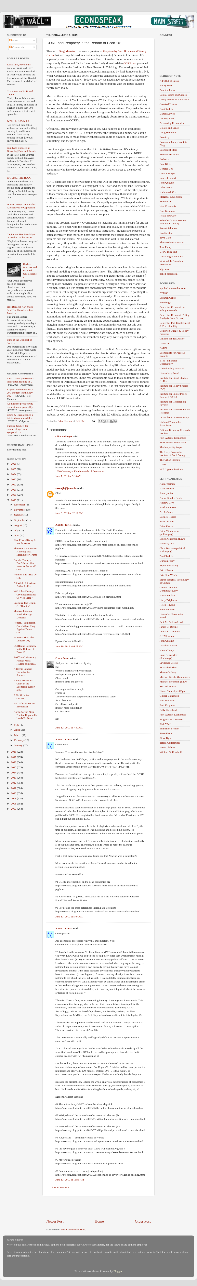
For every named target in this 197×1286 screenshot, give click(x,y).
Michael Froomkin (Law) (173, 681)
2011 (14, 788)
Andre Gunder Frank (171, 497)
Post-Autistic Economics (173, 437)
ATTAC (164, 293)
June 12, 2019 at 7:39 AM (69, 727)
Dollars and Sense (169, 127)
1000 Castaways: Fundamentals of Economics (79, 471)
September (20, 520)
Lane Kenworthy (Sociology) (168, 656)
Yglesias (164, 269)
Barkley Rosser (168, 516)
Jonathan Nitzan (168, 645)
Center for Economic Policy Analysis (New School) (174, 317)
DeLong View (167, 118)
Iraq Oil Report (168, 177)
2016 (14, 762)
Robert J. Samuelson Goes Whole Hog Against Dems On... (24, 627)
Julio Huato (166, 187)
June (17, 535)
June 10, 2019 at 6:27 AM (69, 646)
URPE (163, 464)
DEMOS (164, 343)
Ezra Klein (165, 163)
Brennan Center (168, 297)
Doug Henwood (168, 132)
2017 (14, 757)
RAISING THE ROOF (19, 177)
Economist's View (169, 154)
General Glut (166, 168)
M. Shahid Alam (168, 667)
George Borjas (167, 173)
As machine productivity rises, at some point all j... (20, 405)
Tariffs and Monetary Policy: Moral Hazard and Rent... (25, 660)
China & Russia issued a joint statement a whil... (20, 416)
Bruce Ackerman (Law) (172, 538)
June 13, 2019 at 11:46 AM (69, 1179)
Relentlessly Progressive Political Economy (173, 222)
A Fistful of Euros (169, 80)
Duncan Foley (167, 560)
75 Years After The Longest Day (24, 639)
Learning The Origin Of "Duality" (24, 604)
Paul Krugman (167, 210)
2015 (14, 767)
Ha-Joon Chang (168, 595)
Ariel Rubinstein (168, 507)
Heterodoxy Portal (169, 373)
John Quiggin (167, 182)
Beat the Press (167, 90)
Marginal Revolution (171, 196)
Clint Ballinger (63, 436)
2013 (14, 777)
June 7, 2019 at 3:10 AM (68, 476)
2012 (14, 782)
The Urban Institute (170, 459)
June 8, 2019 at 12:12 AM (69, 513)
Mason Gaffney (168, 672)
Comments (16, 47)
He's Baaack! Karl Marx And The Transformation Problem (20, 310)
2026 (14, 463)
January (18, 745)
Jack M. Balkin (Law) (171, 622)
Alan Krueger (167, 488)
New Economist (168, 206)
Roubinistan (166, 232)
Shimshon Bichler (169, 728)
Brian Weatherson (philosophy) (169, 532)
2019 (14, 500)
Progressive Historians (172, 719)
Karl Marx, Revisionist (19, 64)
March (18, 735)
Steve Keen (166, 733)
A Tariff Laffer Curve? (21, 697)
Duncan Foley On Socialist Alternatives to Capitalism (21, 206)
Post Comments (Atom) (73, 1229)
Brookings (165, 302)
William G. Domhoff (171, 752)
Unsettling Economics (171, 256)
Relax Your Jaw (168, 215)
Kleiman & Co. (168, 192)
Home (99, 1221)
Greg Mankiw (67, 51)
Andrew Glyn (167, 502)
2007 (14, 808)
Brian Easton (166, 526)
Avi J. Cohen (166, 512)
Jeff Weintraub (167, 636)
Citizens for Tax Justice (172, 338)
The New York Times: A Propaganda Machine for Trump (25, 551)
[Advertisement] (98, 1208)
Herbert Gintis (167, 609)
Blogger (117, 1271)
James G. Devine (169, 626)
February (19, 740)
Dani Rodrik (166, 108)
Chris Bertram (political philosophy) (172, 550)
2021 (14, 489)
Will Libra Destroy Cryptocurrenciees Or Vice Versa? (25, 594)
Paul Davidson (167, 700)
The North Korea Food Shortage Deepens (23, 614)
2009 (14, 798)
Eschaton (164, 159)
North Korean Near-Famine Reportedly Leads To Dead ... (25, 715)
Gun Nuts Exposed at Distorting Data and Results (21, 149)
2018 (14, 751)
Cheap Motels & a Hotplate (174, 99)
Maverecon (166, 201)
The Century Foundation (173, 442)
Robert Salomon (168, 228)
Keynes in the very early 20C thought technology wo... (20, 392)
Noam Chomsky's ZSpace (173, 691)
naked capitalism (168, 273)
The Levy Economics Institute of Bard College (173, 453)
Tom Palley (166, 247)
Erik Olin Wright (168, 574)
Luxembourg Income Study (174, 417)
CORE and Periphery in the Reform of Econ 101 (25, 649)
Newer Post (55, 1221)
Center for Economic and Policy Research (173, 309)
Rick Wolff (165, 724)
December (20, 504)
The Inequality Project (171, 447)
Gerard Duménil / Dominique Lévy (169, 589)
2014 (14, 772)
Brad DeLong (167, 521)
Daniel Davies (167, 113)
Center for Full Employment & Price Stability (175, 324)
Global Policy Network (172, 368)
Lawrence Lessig (169, 662)
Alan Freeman (167, 483)
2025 (14, 469)
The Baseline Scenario (171, 242)
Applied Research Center (173, 288)
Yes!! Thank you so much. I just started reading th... (21, 380)
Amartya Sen (167, 493)
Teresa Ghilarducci (170, 742)
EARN (163, 348)
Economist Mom (168, 149)
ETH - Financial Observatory (168, 362)
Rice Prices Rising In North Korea (25, 541)
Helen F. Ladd (167, 604)
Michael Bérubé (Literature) (175, 676)
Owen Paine (62, 658)
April (17, 729)
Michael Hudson (168, 686)
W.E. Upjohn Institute (171, 469)
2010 (14, 793)
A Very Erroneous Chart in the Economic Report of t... (24, 685)
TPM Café (165, 237)
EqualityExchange (169, 565)
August (18, 525)
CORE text (129, 63)
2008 (14, 803)
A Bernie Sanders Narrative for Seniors (23, 672)
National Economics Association (170, 424)
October (18, 514)
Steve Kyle (165, 738)
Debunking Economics (172, 123)
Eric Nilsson (166, 570)
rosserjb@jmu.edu (65, 488)
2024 (14, 474)
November (20, 509)
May (17, 724)
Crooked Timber (168, 104)
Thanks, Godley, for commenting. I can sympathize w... (17, 429)
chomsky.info (167, 543)
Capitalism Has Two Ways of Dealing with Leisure (21, 236)
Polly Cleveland (168, 709)
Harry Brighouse (168, 600)
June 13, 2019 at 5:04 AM (69, 916)
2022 (14, 484)
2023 (14, 479)
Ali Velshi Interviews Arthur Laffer (25, 585)
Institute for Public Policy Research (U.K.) (173, 395)
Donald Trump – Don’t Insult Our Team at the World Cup (25, 565)
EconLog (164, 137)
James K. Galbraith (170, 631)
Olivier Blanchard (169, 695)
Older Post (143, 1221)
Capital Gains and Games (173, 94)
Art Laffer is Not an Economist (24, 705)
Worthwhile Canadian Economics (171, 263)
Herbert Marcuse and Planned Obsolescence (30, 270)
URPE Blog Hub (168, 251)
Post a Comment (60, 1187)
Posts (13, 40)
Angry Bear (166, 85)
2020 (14, 494)
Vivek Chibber (167, 747)
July (16, 530)
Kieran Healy (167, 650)
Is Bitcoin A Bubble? (18, 121)
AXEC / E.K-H (63, 524)
